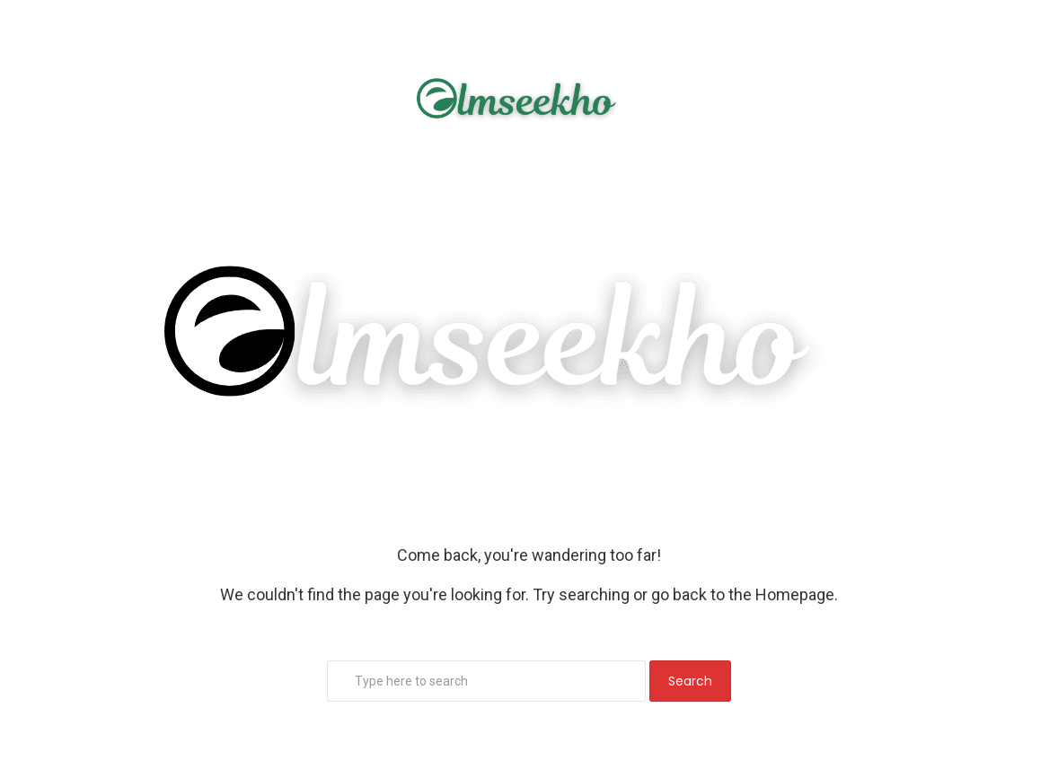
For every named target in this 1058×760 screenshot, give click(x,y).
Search (690, 681)
